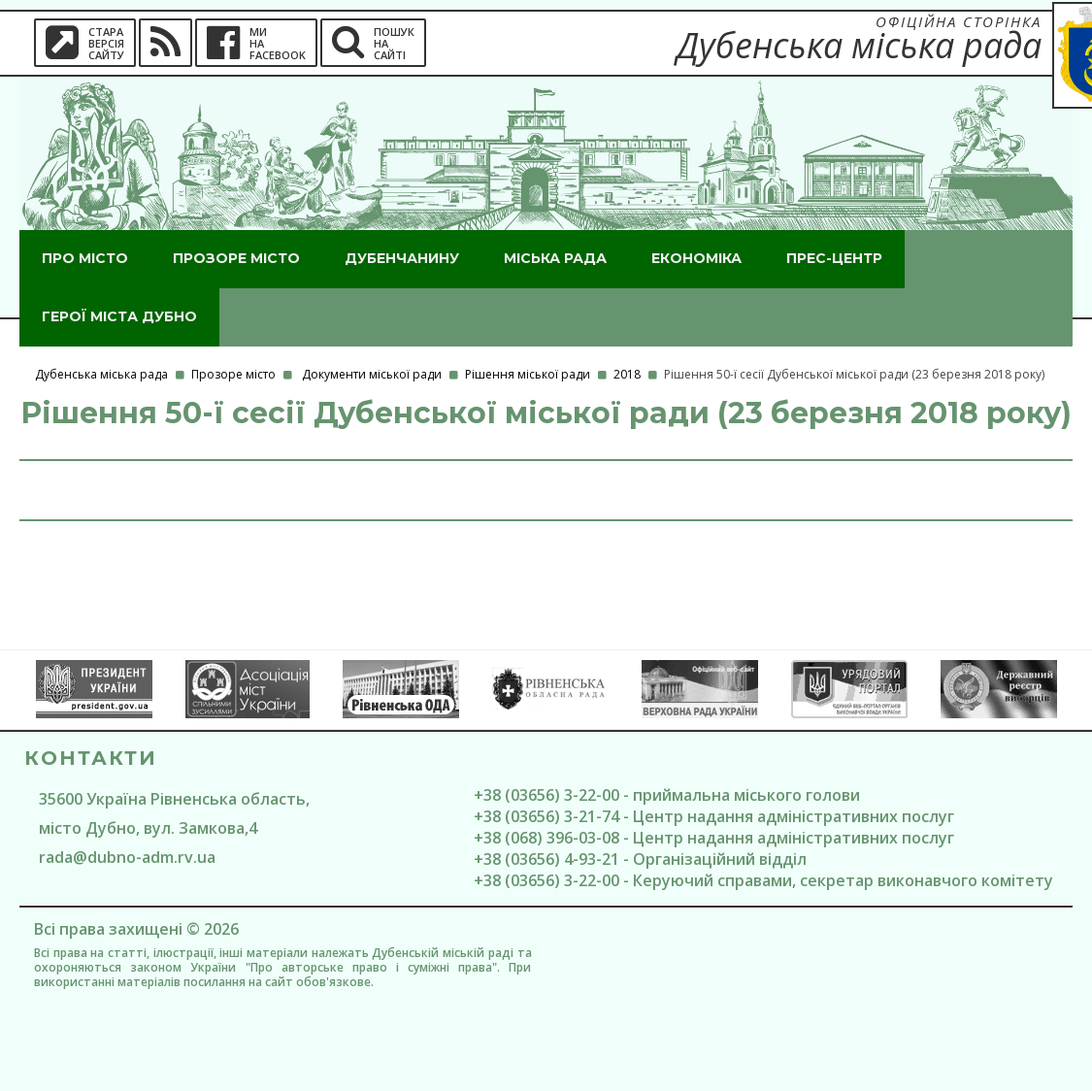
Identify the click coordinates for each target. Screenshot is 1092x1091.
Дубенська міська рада (101, 374)
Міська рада (555, 258)
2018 (627, 374)
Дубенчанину (402, 258)
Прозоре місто (236, 258)
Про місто (85, 258)
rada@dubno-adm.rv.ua (127, 857)
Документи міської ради (372, 374)
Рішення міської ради (527, 374)
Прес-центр (834, 258)
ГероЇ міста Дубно (119, 316)
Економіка (696, 258)
